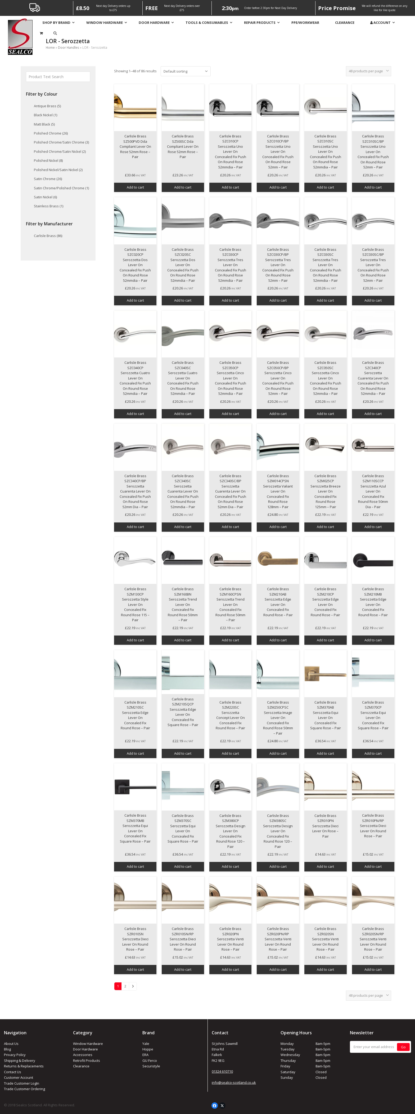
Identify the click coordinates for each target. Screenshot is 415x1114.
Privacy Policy (15, 1054)
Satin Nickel (45, 197)
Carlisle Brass (48, 235)
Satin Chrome (48, 178)
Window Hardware (88, 1043)
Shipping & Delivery (19, 1060)
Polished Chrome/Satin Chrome (61, 142)
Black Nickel (45, 115)
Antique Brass (47, 106)
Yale (145, 1043)
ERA (145, 1054)
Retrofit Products (86, 1060)
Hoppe (147, 1049)
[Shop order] (185, 71)
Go (403, 1047)
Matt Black (44, 124)
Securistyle (151, 1066)
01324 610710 (222, 1071)
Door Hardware (85, 1049)
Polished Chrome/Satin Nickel (60, 151)
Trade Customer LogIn (21, 1083)
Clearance (81, 1066)
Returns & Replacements (24, 1066)
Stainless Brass (48, 206)
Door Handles (68, 47)
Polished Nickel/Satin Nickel (58, 169)
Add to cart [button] (135, 187)
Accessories (82, 1054)
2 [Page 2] (125, 986)
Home (50, 47)
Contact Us (12, 1072)
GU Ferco (149, 1060)
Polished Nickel (48, 160)
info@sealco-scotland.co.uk (234, 1082)
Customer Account (18, 1077)
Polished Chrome (51, 133)
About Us (11, 1043)
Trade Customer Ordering (24, 1088)
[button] (55, 33)
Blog (7, 1049)
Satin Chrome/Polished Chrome (61, 188)
